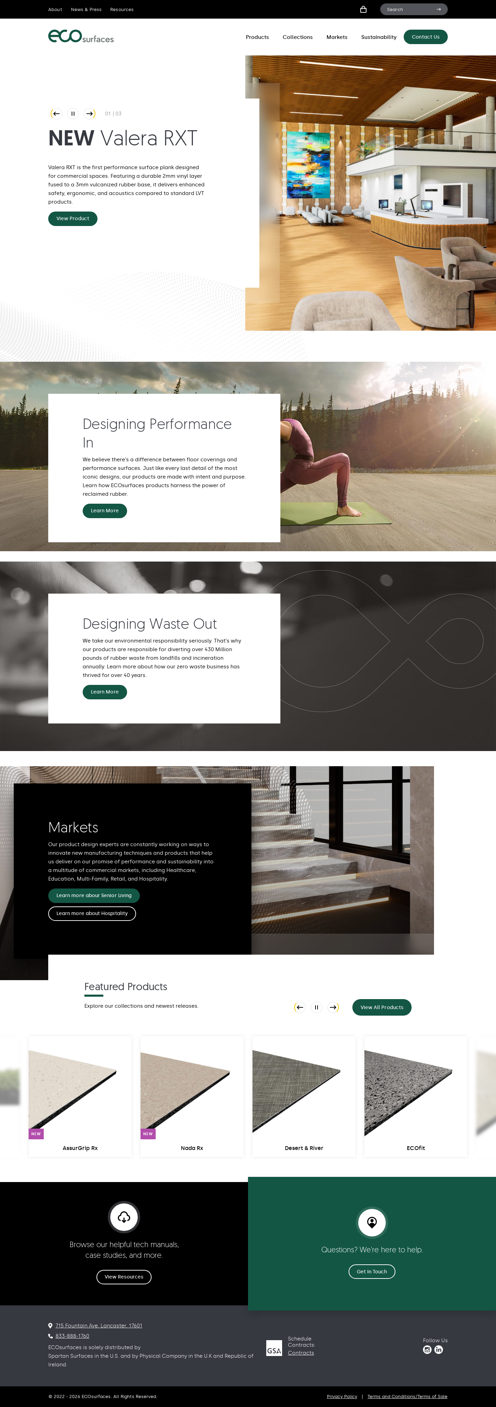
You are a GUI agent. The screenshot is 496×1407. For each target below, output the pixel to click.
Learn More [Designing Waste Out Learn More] (105, 692)
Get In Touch (372, 1272)
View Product (72, 219)
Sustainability (379, 37)
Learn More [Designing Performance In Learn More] (105, 511)
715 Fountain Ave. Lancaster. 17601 (98, 1326)
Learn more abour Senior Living (94, 895)
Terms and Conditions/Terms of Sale (407, 1396)
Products (257, 37)
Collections (298, 37)
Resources (122, 9)
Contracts (301, 1353)
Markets (337, 37)
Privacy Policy (342, 1396)
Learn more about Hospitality (92, 913)
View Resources (124, 1277)
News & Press (86, 9)
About (55, 9)
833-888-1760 (72, 1336)
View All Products (382, 1007)
